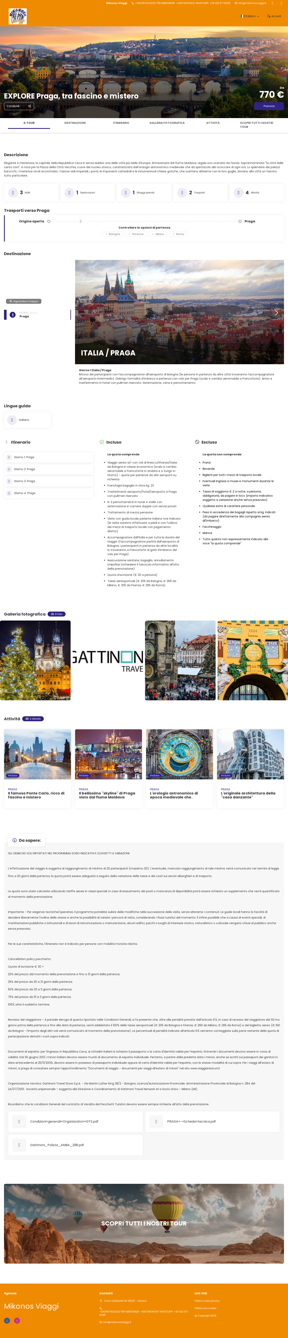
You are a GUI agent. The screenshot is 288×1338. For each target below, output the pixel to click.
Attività (213, 123)
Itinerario (121, 123)
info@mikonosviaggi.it (252, 3)
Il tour (29, 123)
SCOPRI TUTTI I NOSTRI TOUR (256, 125)
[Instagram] (281, 3)
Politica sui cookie (205, 1308)
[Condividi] (19, 106)
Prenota (269, 106)
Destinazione (75, 123)
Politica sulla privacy (207, 1300)
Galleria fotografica (167, 123)
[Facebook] (272, 3)
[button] (276, 313)
